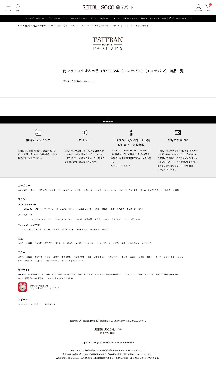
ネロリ (129, 26)
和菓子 (56, 257)
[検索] (18, 8)
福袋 (123, 243)
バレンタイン (133, 243)
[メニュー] (8, 8)
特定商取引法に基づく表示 (112, 320)
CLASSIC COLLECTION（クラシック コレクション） (101, 26)
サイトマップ (49, 304)
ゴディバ (78, 219)
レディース (105, 18)
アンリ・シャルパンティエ (34, 219)
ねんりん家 (116, 219)
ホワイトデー (147, 243)
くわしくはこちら (119, 165)
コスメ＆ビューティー (33, 18)
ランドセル (59, 243)
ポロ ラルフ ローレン (32, 229)
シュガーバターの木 (132, 219)
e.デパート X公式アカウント (59, 278)
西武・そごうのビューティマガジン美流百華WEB (98, 274)
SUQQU (120, 208)
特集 (20, 238)
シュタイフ (94, 229)
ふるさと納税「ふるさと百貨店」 (31, 278)
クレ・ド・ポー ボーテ (44, 208)
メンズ (116, 18)
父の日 (78, 243)
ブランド (23, 199)
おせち (116, 243)
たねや (97, 219)
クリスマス (88, 243)
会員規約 (74, 320)
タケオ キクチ (67, 229)
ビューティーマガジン (182, 18)
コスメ (149, 257)
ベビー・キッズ (130, 18)
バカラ (105, 229)
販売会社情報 (89, 320)
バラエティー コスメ (57, 18)
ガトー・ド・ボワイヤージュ (60, 219)
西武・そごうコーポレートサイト (59, 274)
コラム (21, 252)
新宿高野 (88, 219)
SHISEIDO (28, 208)
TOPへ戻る (108, 121)
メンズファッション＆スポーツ (30, 260)
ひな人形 (38, 243)
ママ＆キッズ (81, 229)
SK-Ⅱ (141, 208)
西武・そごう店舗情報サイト (29, 274)
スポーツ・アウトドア (129, 190)
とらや (106, 219)
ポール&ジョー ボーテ (65, 208)
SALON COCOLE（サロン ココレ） (137, 274)
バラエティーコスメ (47, 190)
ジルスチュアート (84, 208)
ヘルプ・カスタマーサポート (29, 304)
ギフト (93, 18)
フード (158, 257)
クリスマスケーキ (103, 243)
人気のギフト (79, 257)
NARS (97, 208)
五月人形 (48, 243)
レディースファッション (173, 257)
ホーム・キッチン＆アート (153, 18)
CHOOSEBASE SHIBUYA (166, 274)
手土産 (47, 257)
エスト (105, 208)
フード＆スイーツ (78, 18)
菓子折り (38, 257)
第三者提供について (136, 320)
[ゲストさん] (198, 8)
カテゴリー (24, 185)
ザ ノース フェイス (51, 229)
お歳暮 (176, 190)
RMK (112, 208)
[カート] (207, 8)
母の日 (70, 243)
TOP (19, 26)
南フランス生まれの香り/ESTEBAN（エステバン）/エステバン (50, 26)
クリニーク (131, 208)
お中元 (167, 190)
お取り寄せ (66, 257)
